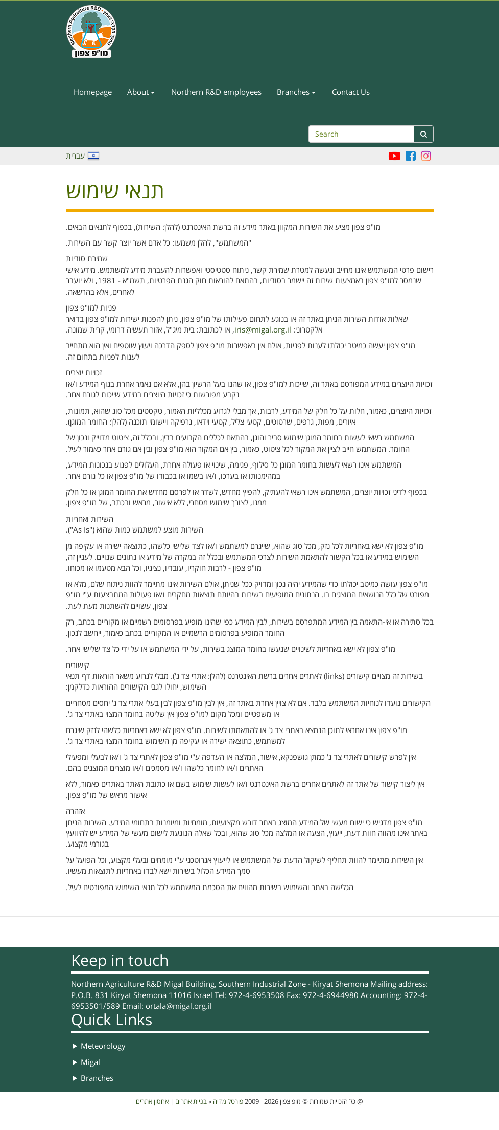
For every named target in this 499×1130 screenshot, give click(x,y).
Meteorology (103, 1046)
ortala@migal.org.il (179, 1006)
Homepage (93, 92)
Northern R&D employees (216, 92)
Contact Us (351, 92)
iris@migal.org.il (262, 330)
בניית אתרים (191, 1102)
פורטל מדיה (228, 1102)
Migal (90, 1062)
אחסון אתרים (152, 1102)
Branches (296, 92)
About (141, 92)
